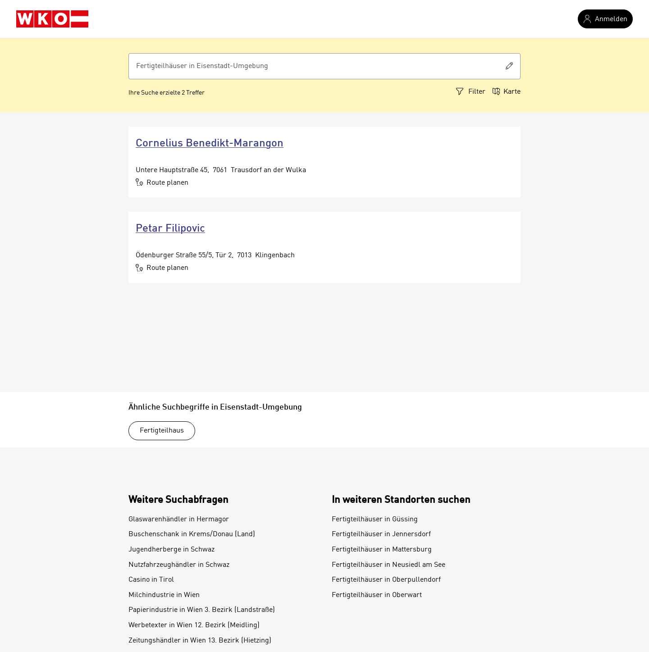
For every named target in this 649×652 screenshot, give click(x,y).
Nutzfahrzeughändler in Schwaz (178, 565)
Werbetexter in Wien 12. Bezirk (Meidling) (194, 625)
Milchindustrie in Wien (164, 595)
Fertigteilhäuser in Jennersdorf (381, 534)
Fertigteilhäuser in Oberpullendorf (386, 580)
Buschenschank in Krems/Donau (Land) (191, 534)
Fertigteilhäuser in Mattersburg (382, 549)
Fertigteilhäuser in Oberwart (377, 595)
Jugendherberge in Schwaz (171, 549)
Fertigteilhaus (162, 430)
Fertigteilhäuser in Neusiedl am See (388, 565)
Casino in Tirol (151, 580)
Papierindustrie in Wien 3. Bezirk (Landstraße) (201, 610)
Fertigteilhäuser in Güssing (375, 519)
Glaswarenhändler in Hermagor (178, 519)
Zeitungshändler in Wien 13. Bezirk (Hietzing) (199, 640)
